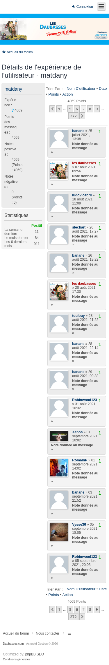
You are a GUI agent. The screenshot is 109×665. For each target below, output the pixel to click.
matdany (13, 89)
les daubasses (84, 163)
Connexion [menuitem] (82, 6)
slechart (78, 227)
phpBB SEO (34, 654)
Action (67, 94)
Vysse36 (79, 524)
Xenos (77, 432)
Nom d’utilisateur (81, 88)
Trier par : (54, 89)
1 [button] (59, 109)
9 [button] (97, 109)
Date (103, 88)
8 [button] (90, 109)
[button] (52, 108)
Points (53, 94)
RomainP (79, 460)
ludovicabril (82, 195)
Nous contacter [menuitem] (47, 633)
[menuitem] (16, 659)
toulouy (78, 316)
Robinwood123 (84, 400)
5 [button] (70, 109)
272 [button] (73, 115)
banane (78, 131)
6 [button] (77, 109)
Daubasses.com (13, 643)
